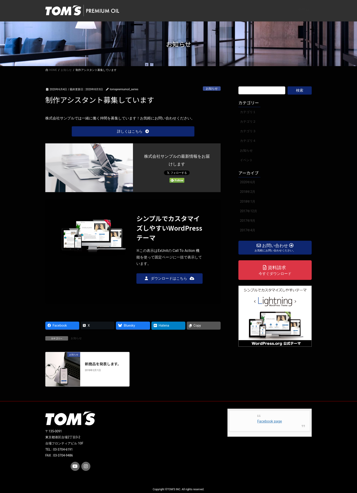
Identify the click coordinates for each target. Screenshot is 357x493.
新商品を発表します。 (103, 364)
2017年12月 (248, 211)
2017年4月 (247, 230)
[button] (133, 131)
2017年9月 (247, 220)
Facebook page (269, 421)
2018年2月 (247, 192)
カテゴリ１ (248, 112)
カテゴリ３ (248, 131)
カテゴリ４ (248, 140)
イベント (246, 160)
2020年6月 (247, 182)
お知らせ (212, 88)
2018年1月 (247, 201)
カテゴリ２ (248, 121)
